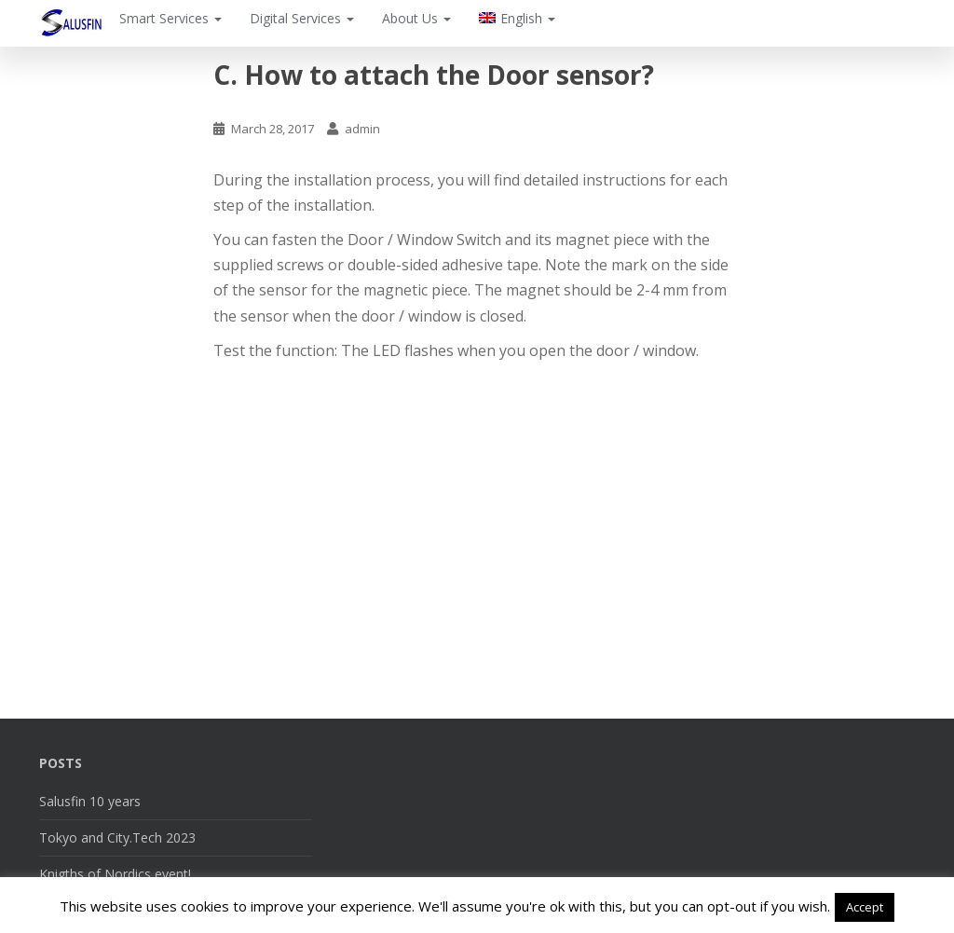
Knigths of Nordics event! (115, 874)
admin (362, 128)
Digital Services (302, 18)
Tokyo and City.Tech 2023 (117, 837)
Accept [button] (864, 907)
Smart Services (170, 18)
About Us (416, 18)
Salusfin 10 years (90, 801)
